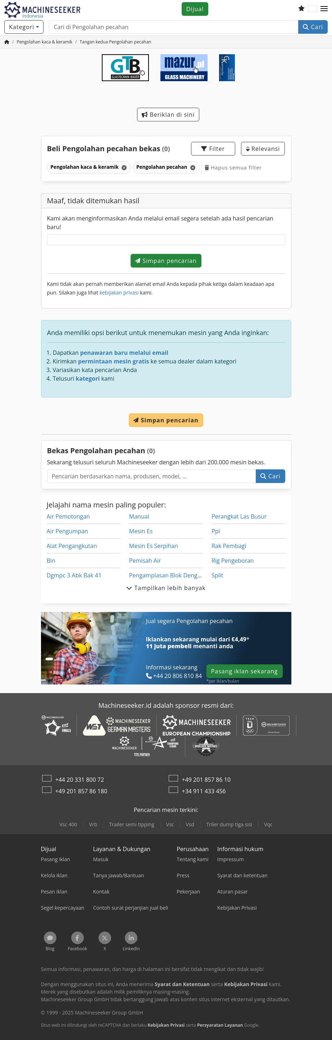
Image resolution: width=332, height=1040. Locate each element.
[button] (324, 9)
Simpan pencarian (166, 261)
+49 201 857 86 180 (81, 791)
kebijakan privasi (119, 292)
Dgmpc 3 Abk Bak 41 (74, 575)
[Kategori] (24, 27)
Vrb (93, 824)
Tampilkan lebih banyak (165, 588)
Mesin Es (141, 531)
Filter (213, 149)
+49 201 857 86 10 (206, 780)
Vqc (268, 824)
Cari (313, 27)
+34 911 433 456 (204, 791)
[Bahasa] (312, 9)
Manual (139, 516)
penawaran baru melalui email (124, 353)
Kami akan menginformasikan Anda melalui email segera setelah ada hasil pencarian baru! (160, 222)
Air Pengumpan (67, 531)
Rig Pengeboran (233, 561)
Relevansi (263, 149)
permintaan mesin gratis (113, 361)
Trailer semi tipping (131, 824)
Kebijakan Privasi (166, 1025)
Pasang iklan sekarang (244, 671)
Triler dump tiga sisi (229, 824)
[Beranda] (6, 42)
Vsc (170, 824)
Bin (51, 561)
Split (217, 575)
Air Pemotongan (68, 516)
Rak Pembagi (229, 546)
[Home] (44, 42)
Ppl (216, 531)
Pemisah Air (145, 561)
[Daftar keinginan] (301, 9)
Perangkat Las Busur (239, 516)
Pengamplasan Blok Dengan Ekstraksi (179, 575)
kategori (88, 378)
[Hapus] (123, 167)
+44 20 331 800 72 (79, 780)
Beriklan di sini (168, 115)
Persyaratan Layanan (220, 1025)
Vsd (190, 824)
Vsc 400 (68, 824)
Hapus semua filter (233, 167)
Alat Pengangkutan (72, 546)
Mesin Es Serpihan (153, 546)
